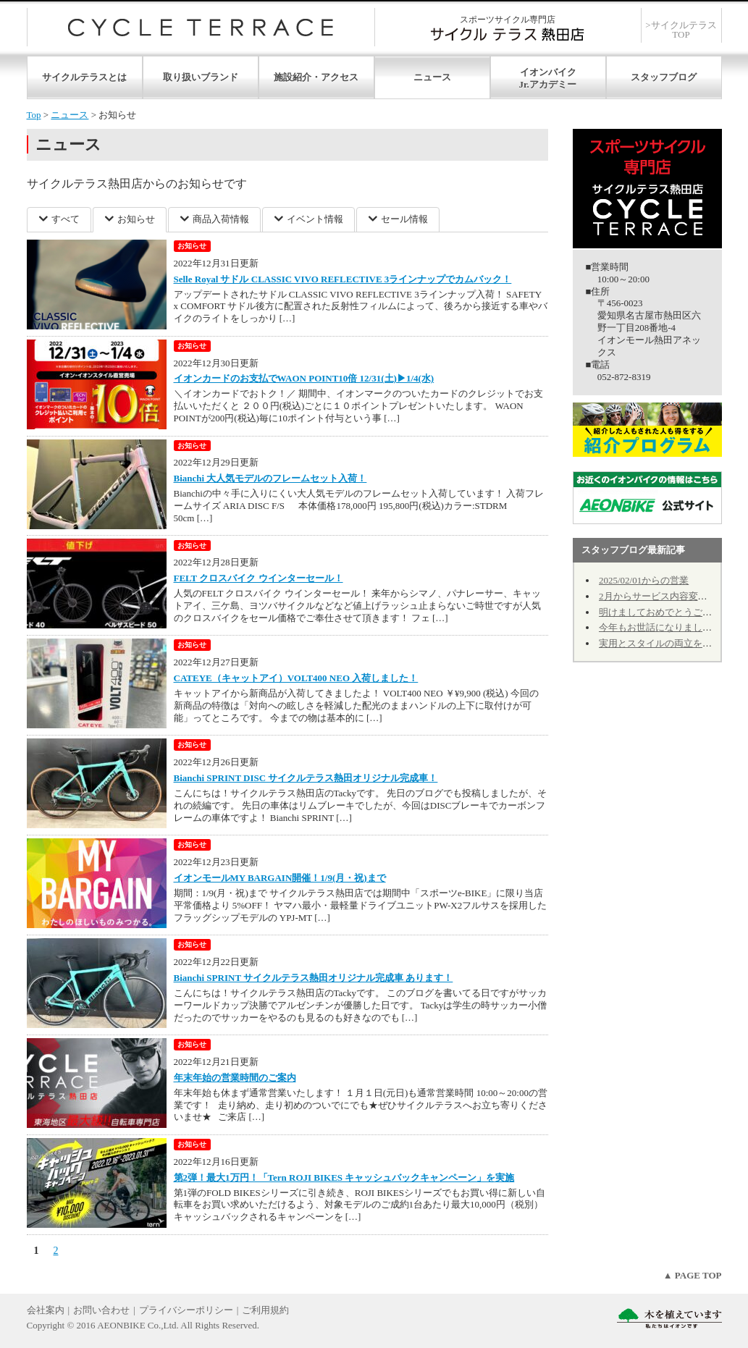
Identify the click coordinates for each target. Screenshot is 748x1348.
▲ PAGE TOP (692, 1275)
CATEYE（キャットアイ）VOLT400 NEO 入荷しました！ (296, 678)
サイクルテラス (201, 27)
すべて (65, 219)
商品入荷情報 (221, 219)
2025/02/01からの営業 (644, 580)
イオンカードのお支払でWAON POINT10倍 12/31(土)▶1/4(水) (304, 378)
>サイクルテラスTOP (680, 30)
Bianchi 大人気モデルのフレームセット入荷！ (270, 478)
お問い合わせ (101, 1310)
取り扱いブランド (200, 77)
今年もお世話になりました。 (660, 627)
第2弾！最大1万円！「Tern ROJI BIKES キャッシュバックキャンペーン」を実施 (344, 1177)
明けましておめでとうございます (669, 612)
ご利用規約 (265, 1310)
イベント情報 (315, 219)
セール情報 (404, 219)
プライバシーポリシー (186, 1310)
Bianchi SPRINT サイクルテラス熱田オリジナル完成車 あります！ (313, 977)
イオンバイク (548, 72)
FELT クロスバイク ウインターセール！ (258, 578)
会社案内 (45, 1310)
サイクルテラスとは (84, 77)
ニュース (432, 77)
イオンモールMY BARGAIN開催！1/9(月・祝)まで (280, 877)
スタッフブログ (664, 77)
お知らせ (136, 219)
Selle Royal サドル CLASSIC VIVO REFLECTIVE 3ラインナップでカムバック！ (343, 279)
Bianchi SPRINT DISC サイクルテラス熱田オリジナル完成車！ (306, 777)
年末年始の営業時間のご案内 (235, 1077)
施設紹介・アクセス (316, 77)
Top (34, 114)
